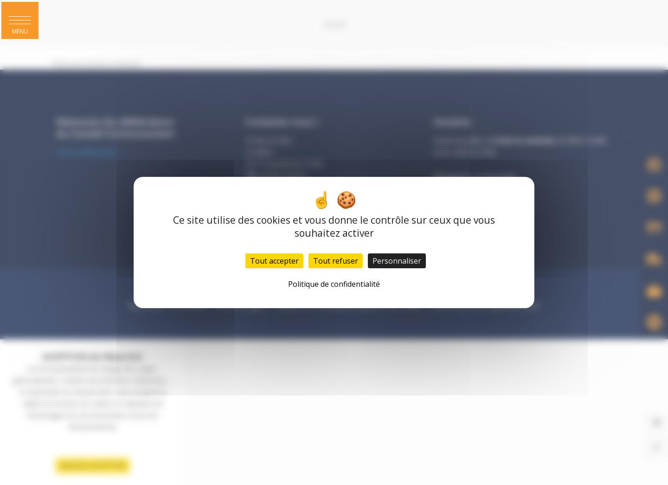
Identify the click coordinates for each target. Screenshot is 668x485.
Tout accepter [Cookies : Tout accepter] (274, 261)
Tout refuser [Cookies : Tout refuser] (335, 261)
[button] (20, 20)
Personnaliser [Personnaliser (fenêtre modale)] (397, 261)
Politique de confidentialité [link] (334, 284)
